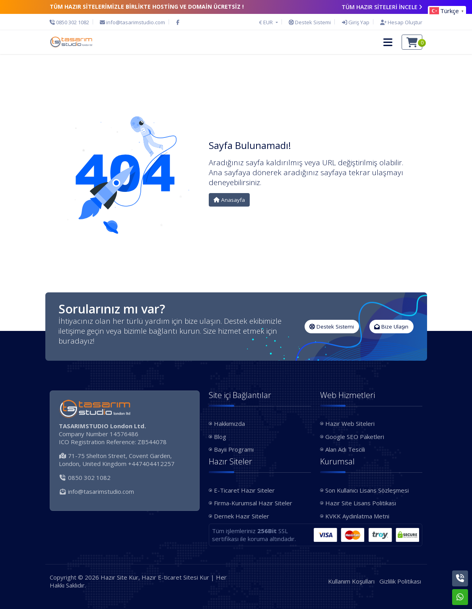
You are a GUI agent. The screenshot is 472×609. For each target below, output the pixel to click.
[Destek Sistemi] (310, 22)
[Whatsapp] (460, 597)
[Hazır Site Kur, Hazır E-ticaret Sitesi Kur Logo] (71, 42)
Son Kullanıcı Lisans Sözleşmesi (367, 490)
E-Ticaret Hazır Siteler (244, 490)
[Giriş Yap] (355, 22)
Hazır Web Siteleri (350, 423)
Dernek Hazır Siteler (241, 516)
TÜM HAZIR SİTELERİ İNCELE (382, 7)
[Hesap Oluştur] (399, 22)
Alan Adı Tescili (345, 449)
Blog (220, 437)
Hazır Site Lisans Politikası (360, 503)
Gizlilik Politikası (400, 581)
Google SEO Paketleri (354, 437)
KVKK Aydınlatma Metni (357, 516)
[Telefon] (71, 22)
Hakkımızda (229, 423)
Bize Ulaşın (391, 326)
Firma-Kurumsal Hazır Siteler (253, 503)
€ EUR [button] (266, 22)
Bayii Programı (234, 449)
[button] (387, 42)
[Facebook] (177, 22)
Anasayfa (229, 199)
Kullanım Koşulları (351, 581)
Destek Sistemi (331, 326)
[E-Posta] (132, 22)
